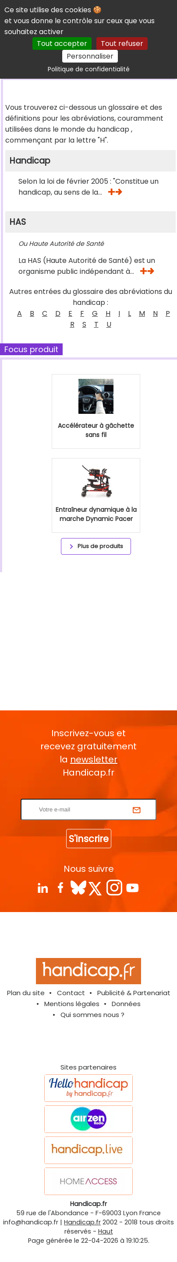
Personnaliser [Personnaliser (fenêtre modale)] (90, 56)
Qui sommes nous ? (92, 1014)
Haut (105, 1231)
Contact (71, 992)
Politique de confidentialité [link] (89, 69)
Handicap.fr (82, 1222)
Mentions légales (71, 1003)
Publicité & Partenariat (133, 992)
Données (126, 1003)
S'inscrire (89, 838)
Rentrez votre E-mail (91, 793)
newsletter (93, 759)
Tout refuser (122, 43)
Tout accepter (62, 43)
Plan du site (26, 992)
